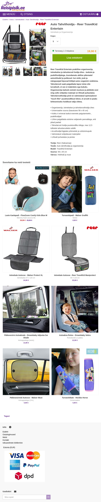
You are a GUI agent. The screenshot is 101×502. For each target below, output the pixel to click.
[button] (7, 71)
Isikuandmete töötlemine (13, 443)
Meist (5, 437)
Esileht (5, 20)
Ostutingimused (9, 434)
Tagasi (7, 416)
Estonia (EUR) (9, 447)
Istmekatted (19, 20)
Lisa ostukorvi (74, 57)
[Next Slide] (43, 44)
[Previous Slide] (6, 44)
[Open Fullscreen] (43, 63)
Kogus (52, 36)
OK (48, 497)
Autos (11, 20)
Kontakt (6, 440)
